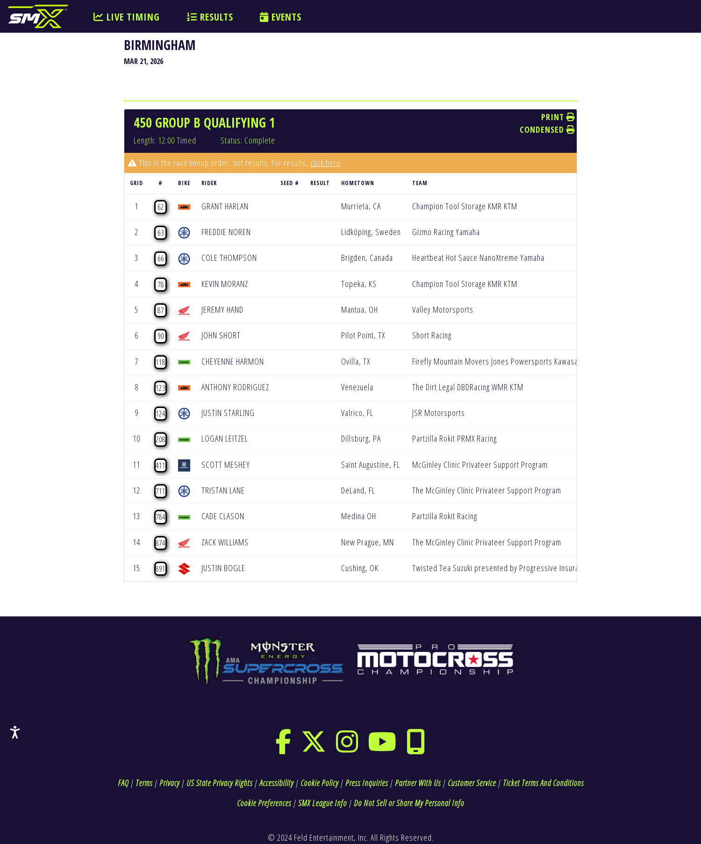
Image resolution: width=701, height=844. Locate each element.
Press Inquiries (366, 782)
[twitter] (313, 747)
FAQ (123, 782)
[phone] (415, 747)
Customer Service (472, 782)
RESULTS (210, 16)
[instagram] (347, 747)
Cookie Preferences (264, 802)
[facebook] (283, 747)
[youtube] (382, 747)
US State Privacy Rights (219, 782)
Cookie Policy (319, 782)
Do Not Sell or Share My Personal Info (409, 802)
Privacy (169, 782)
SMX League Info (322, 802)
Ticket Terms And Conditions (543, 782)
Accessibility (276, 782)
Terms (144, 782)
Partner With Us (418, 782)
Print (558, 116)
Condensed (547, 129)
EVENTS (280, 16)
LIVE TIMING (126, 16)
